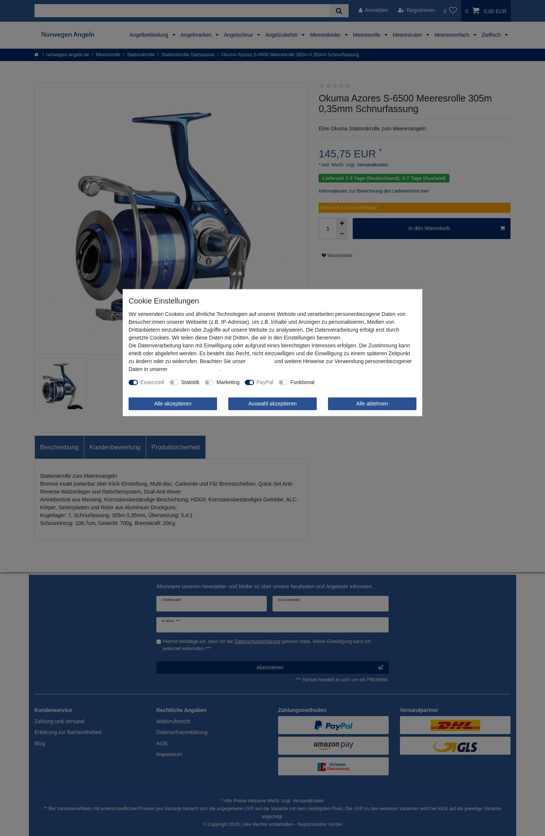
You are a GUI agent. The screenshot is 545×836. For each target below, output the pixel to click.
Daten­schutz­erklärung (194, 369)
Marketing (228, 382)
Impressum (260, 361)
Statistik (190, 382)
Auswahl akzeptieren (272, 404)
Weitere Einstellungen (345, 382)
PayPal (265, 382)
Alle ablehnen (372, 404)
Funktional (302, 382)
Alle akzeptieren (173, 404)
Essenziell (152, 382)
